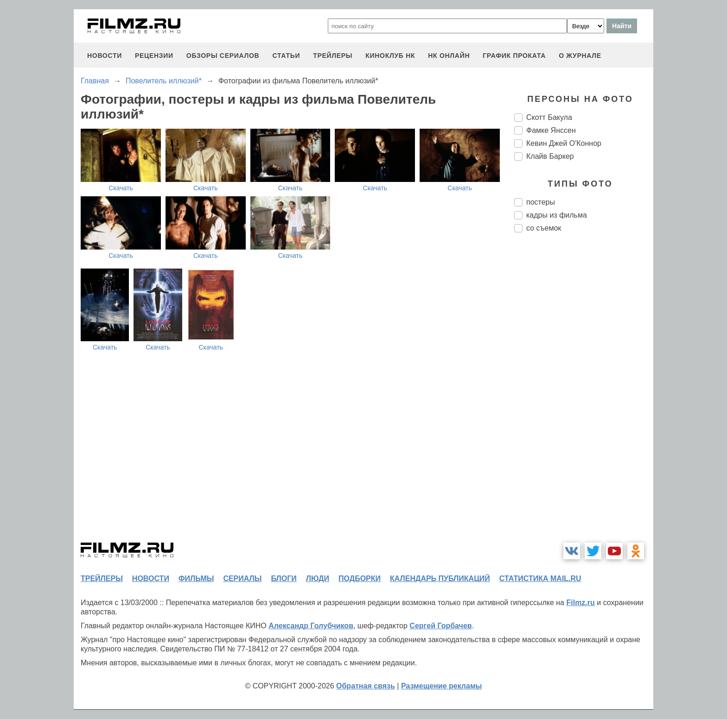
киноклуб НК (390, 55)
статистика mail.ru (540, 578)
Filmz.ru (580, 602)
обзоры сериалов (223, 55)
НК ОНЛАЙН (449, 55)
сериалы (242, 578)
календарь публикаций (440, 578)
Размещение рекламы (441, 686)
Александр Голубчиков (310, 626)
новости (104, 55)
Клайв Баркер (550, 156)
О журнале (580, 55)
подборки (359, 578)
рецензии (154, 55)
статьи (286, 55)
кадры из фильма (556, 215)
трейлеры (332, 55)
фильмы (196, 578)
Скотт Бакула (549, 117)
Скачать (120, 188)
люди (317, 578)
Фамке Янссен (551, 130)
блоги (283, 578)
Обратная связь (365, 686)
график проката (514, 55)
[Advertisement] (583, 394)
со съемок (543, 228)
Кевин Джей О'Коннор (563, 143)
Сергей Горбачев (440, 626)
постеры (540, 202)
